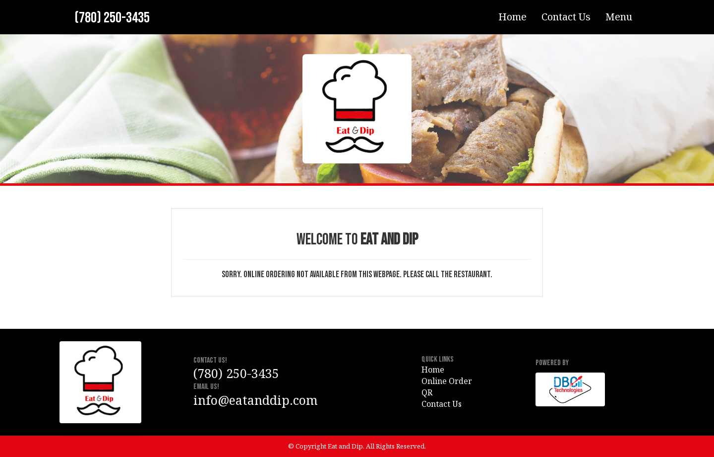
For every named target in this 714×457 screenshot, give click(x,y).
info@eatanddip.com (255, 399)
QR (426, 392)
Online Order (446, 381)
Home (512, 16)
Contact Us (566, 16)
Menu (618, 16)
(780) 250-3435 (112, 18)
